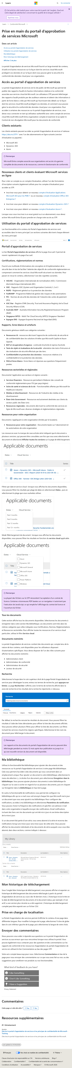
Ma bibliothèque (9, 54)
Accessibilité (25, 1065)
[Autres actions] (68, 24)
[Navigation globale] (2, 3)
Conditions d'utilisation (10, 1065)
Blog (53, 1058)
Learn (4, 24)
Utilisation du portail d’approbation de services (20, 51)
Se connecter (65, 3)
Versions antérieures (42, 1058)
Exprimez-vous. (13, 17)
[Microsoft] (36, 3)
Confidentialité (19, 1061)
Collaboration (6, 1061)
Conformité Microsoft (17, 24)
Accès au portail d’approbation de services (19, 48)
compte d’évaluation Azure (49, 209)
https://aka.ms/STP (9, 134)
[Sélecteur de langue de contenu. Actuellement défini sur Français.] (7, 1053)
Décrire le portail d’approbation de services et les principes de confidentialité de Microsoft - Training (35, 1032)
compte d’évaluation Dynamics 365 (53, 204)
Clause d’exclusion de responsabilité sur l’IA (17, 1058)
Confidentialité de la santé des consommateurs (45, 1061)
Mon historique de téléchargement (16, 57)
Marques (37, 1065)
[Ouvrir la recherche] (57, 3)
